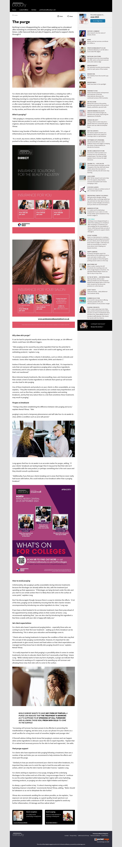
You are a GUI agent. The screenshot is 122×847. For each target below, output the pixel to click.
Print (60, 16)
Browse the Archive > (97, 327)
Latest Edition (23, 10)
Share (70, 16)
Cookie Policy (104, 835)
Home (14, 10)
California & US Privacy (83, 835)
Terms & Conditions (95, 835)
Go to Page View (97, 21)
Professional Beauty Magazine (100, 833)
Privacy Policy (73, 835)
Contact (67, 835)
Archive (33, 10)
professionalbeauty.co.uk (48, 10)
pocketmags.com (102, 842)
